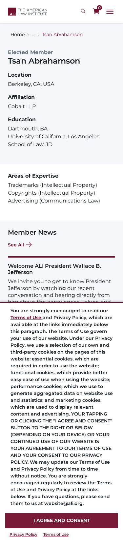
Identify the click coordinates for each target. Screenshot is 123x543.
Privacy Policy (23, 534)
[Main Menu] (110, 12)
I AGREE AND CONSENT (61, 520)
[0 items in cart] (96, 11)
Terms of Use (56, 534)
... (33, 34)
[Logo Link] (27, 11)
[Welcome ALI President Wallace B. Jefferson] (61, 287)
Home (17, 34)
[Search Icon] (84, 11)
